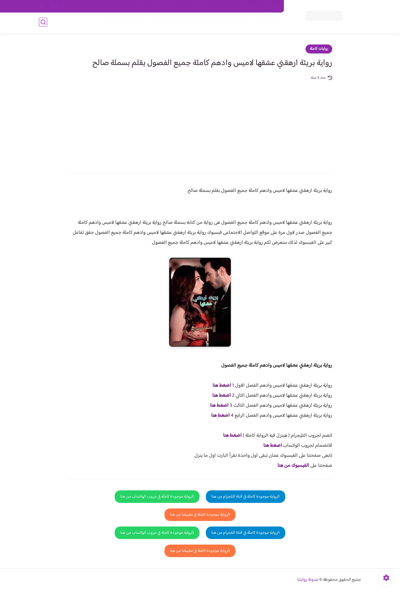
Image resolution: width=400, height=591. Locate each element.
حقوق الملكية (248, 6)
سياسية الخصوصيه (166, 6)
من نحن (225, 6)
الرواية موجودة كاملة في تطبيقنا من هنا (200, 514)
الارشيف (140, 6)
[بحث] (43, 22)
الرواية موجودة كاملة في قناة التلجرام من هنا (245, 496)
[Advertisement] (200, 123)
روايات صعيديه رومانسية (172, 23)
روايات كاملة (237, 23)
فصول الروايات (265, 23)
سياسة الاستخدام (199, 6)
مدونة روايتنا (307, 579)
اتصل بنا (271, 6)
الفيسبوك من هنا (293, 465)
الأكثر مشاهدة (210, 23)
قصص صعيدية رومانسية (125, 23)
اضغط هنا (221, 385)
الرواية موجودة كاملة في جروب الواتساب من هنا (157, 496)
